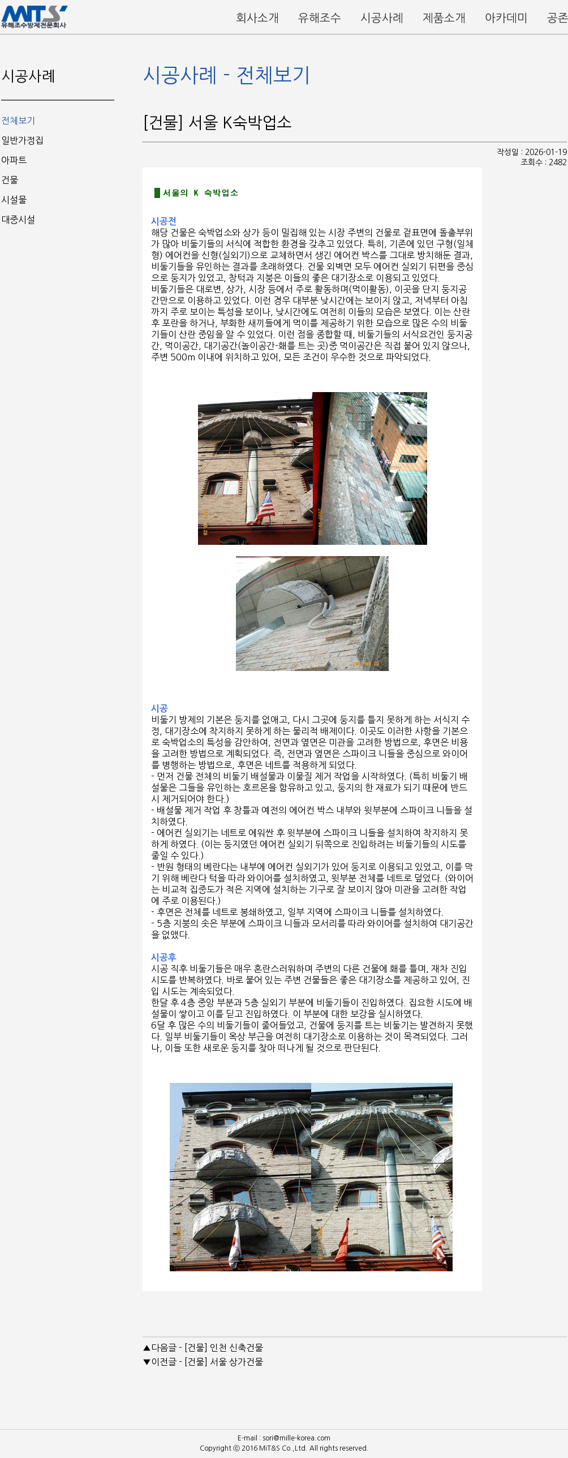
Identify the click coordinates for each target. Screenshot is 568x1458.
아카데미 (506, 18)
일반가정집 (22, 140)
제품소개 (444, 18)
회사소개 (257, 18)
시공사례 (381, 18)
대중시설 (18, 219)
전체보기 (18, 120)
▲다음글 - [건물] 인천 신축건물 (203, 1347)
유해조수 (319, 18)
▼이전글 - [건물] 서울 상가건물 (203, 1361)
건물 (9, 179)
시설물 (14, 199)
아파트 (14, 160)
